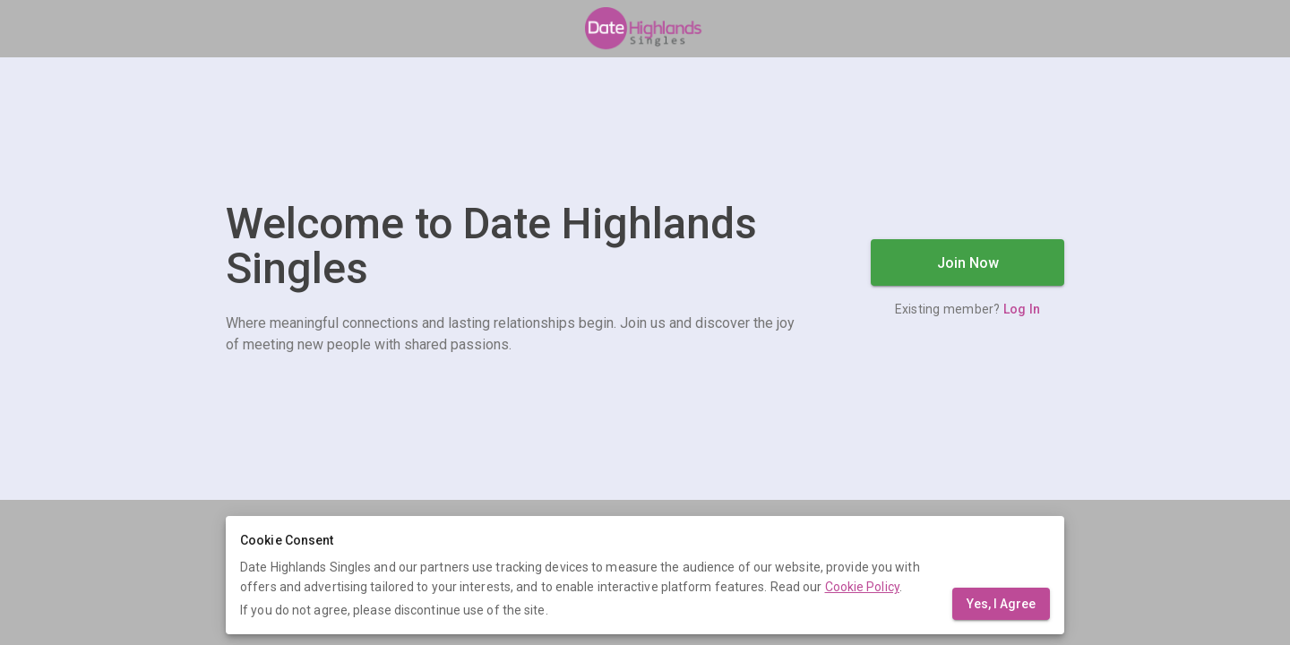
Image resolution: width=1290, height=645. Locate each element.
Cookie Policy (862, 587)
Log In (1022, 309)
